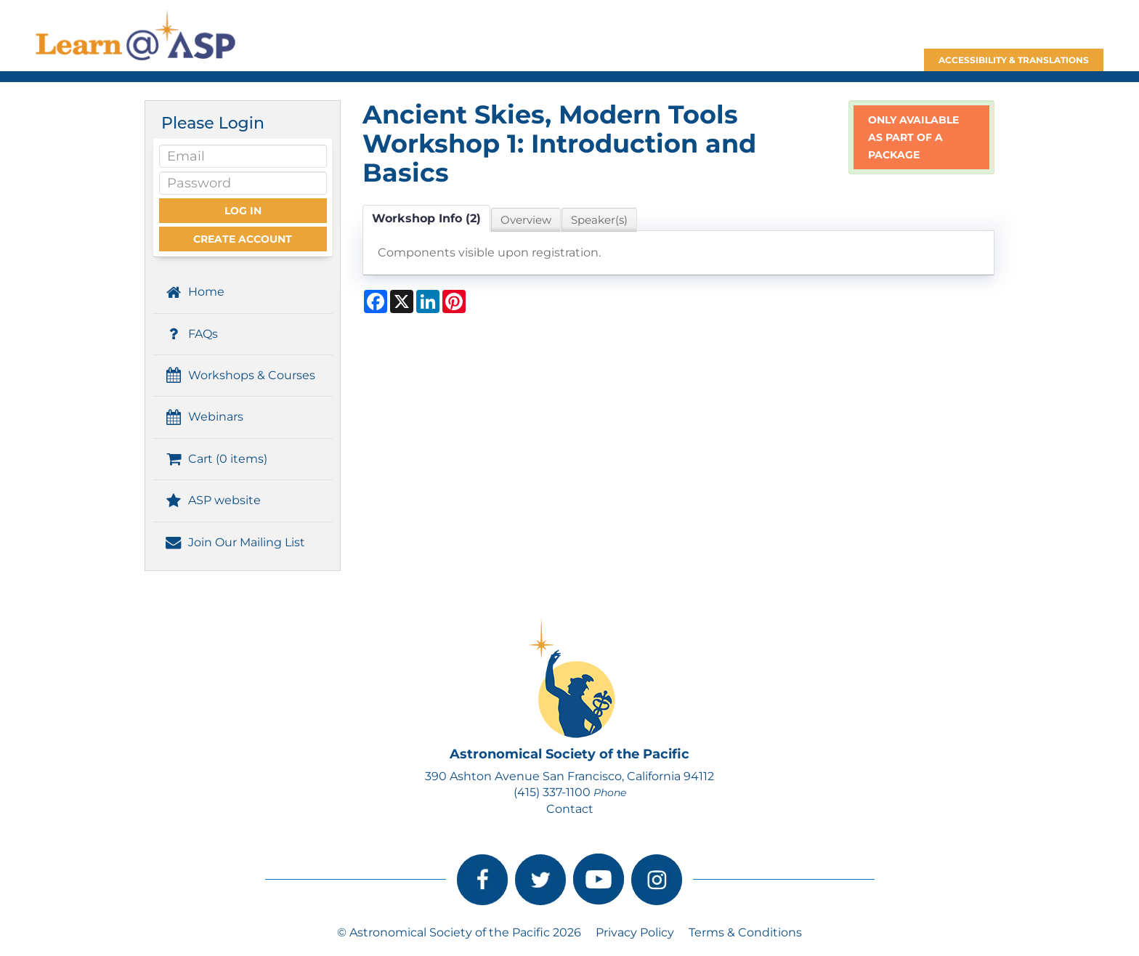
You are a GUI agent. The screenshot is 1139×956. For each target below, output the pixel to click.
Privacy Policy (635, 932)
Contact (569, 809)
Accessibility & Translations (1014, 59)
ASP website (212, 500)
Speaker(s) (599, 220)
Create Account (242, 239)
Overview (525, 220)
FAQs (190, 334)
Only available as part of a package (913, 137)
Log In (243, 210)
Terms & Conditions (745, 932)
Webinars (203, 417)
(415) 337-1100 (552, 792)
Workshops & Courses (239, 375)
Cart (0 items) (215, 459)
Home (193, 292)
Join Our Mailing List (234, 542)
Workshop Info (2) (426, 218)
